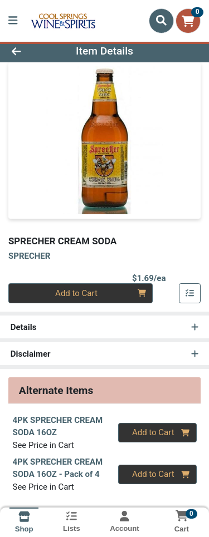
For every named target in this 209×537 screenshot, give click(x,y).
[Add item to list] (190, 293)
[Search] (161, 20)
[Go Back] (32, 51)
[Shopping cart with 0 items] (188, 20)
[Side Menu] (12, 20)
